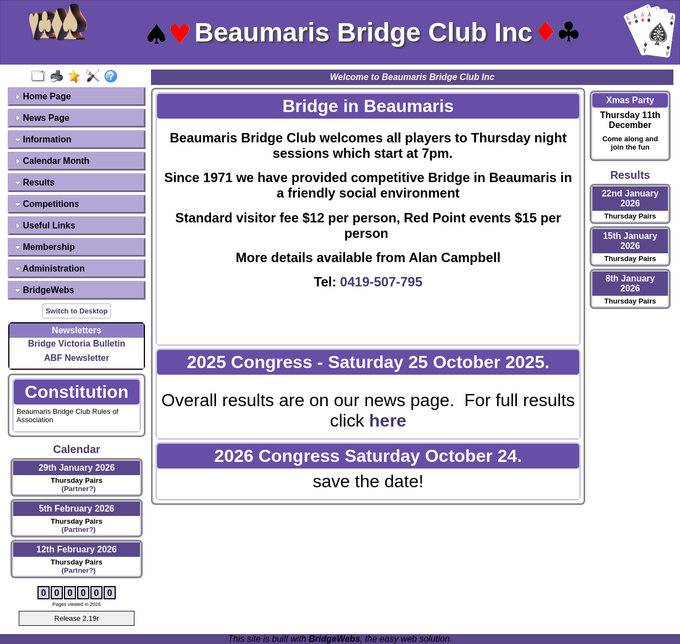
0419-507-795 (381, 281)
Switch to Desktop (77, 311)
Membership (45, 247)
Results (35, 182)
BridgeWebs (44, 290)
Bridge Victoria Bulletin (77, 343)
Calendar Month (52, 161)
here (388, 420)
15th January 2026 (630, 241)
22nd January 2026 (630, 198)
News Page (42, 118)
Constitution (76, 392)
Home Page (43, 96)
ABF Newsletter (76, 358)
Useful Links (45, 225)
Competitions (47, 204)
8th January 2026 (630, 283)
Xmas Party (630, 100)
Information (43, 139)
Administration (50, 268)
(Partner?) (76, 489)
